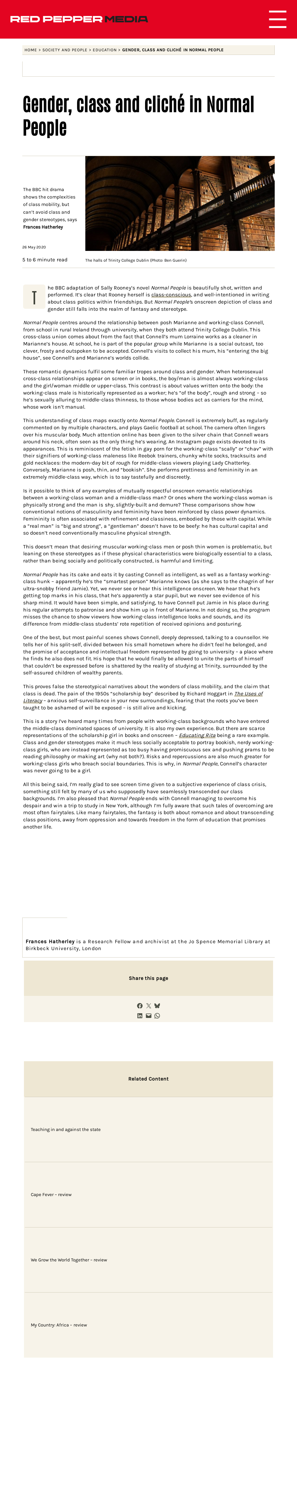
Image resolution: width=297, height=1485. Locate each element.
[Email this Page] (148, 1015)
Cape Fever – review (51, 1194)
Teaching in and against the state (66, 1129)
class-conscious (171, 294)
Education (105, 49)
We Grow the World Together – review (69, 1259)
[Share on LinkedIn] (140, 1015)
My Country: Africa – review (59, 1325)
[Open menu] (278, 19)
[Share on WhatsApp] (157, 1015)
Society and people (65, 49)
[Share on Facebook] (140, 1005)
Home (30, 49)
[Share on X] (148, 1005)
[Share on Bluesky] (157, 1005)
